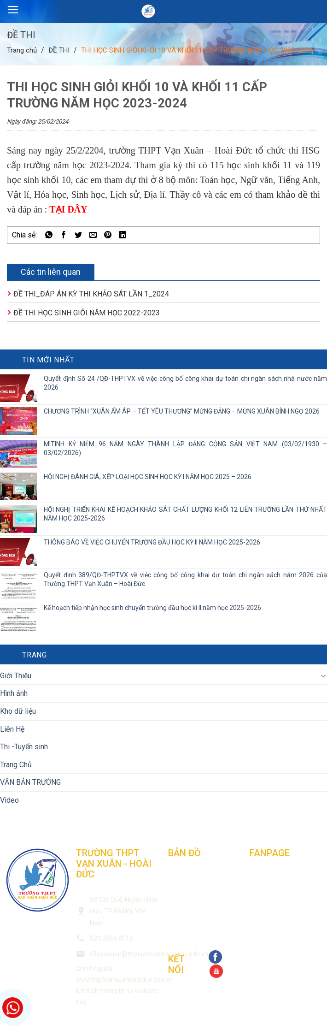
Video (9, 800)
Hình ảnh (14, 693)
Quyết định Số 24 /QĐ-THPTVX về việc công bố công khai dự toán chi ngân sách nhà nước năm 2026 (185, 383)
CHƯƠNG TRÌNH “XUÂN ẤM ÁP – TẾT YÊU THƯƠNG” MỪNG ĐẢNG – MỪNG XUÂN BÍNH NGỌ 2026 (182, 411)
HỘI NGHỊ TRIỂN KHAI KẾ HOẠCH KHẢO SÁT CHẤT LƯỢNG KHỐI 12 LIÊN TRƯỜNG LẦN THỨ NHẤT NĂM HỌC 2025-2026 (185, 514)
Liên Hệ (12, 729)
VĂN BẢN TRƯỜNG (30, 782)
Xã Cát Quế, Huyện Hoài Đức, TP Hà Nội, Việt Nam (123, 911)
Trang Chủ (16, 764)
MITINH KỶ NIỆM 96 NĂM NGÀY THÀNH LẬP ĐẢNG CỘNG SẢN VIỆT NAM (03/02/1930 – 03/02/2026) (185, 448)
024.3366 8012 (111, 938)
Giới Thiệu (15, 675)
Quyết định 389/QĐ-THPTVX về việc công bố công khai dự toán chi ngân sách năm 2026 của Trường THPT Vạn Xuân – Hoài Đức (185, 579)
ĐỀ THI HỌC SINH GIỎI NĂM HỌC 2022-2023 (86, 312)
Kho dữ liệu (18, 711)
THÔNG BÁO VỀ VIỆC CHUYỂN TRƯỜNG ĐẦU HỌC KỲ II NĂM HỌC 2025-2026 (152, 542)
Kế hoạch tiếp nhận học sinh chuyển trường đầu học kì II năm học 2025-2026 (152, 607)
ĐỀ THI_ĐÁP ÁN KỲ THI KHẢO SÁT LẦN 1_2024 (91, 294)
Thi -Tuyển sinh (24, 746)
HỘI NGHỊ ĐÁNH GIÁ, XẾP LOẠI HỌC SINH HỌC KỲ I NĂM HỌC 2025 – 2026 (147, 476)
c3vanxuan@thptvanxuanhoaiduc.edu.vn (149, 954)
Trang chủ (22, 50)
